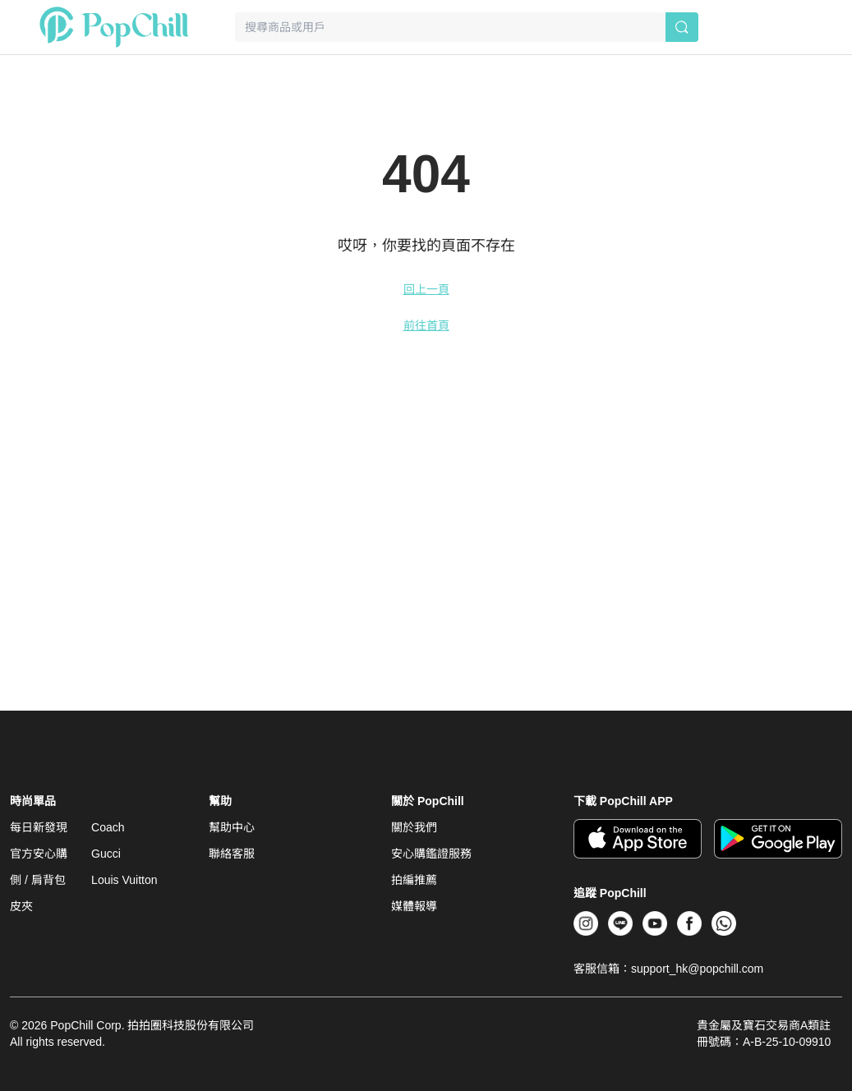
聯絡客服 (232, 853)
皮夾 (21, 906)
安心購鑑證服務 (431, 853)
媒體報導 (414, 906)
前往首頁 (426, 325)
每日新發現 (38, 827)
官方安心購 (38, 853)
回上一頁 (426, 289)
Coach (107, 827)
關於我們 (414, 827)
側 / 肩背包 (38, 879)
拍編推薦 (414, 879)
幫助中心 (232, 827)
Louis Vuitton (124, 879)
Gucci (106, 853)
